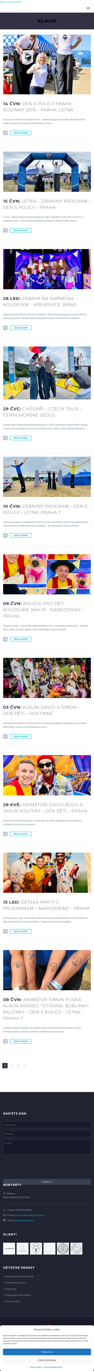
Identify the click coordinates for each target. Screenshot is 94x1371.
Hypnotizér (11, 1288)
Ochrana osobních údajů (52, 1367)
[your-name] (47, 1125)
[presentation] (26, 1166)
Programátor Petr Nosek (18, 1295)
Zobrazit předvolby (47, 1360)
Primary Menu (88, 8)
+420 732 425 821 (23, 1209)
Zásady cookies (36, 1367)
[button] (5, 133)
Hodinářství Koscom (15, 1282)
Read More (20, 133)
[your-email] (47, 1134)
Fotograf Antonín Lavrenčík (19, 1276)
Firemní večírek (13, 1301)
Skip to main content (11, 1)
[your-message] (47, 1147)
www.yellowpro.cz (26, 1220)
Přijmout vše (47, 1352)
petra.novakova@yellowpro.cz (29, 1215)
